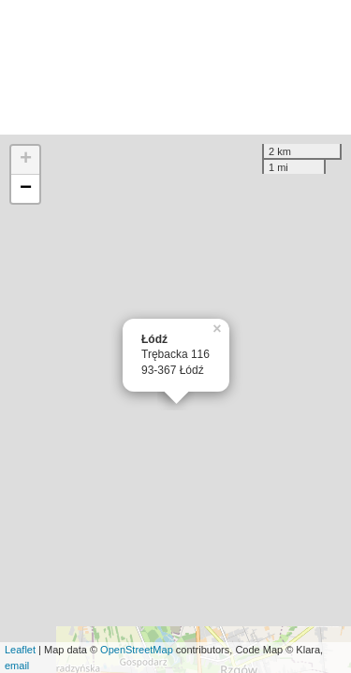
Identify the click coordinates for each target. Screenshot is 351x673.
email (17, 665)
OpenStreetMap (136, 649)
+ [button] (26, 160)
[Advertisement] (175, 67)
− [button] (26, 189)
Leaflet (20, 649)
